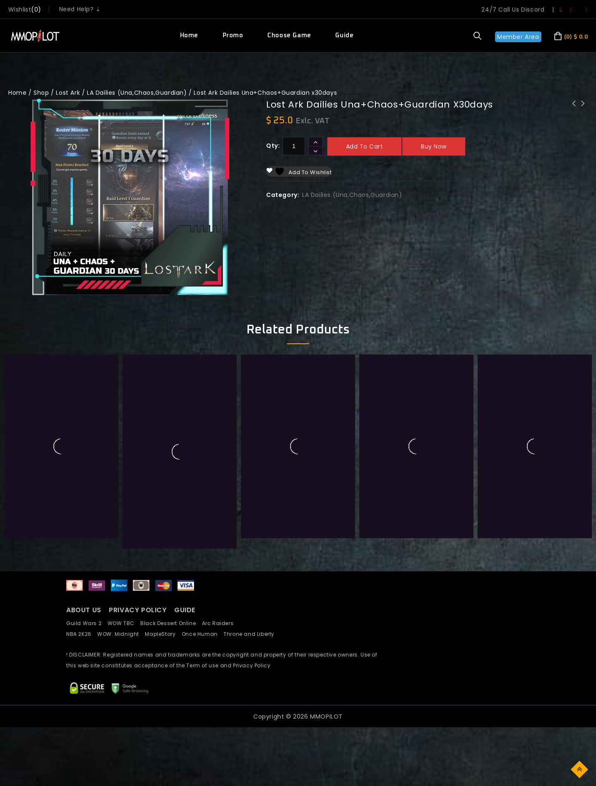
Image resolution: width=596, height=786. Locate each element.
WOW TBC (124, 623)
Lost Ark (68, 93)
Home (189, 35)
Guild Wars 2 (86, 623)
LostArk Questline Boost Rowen (583, 109)
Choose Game (289, 35)
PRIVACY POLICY (138, 610)
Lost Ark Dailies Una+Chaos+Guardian (574, 109)
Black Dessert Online (171, 623)
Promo (233, 35)
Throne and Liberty (251, 633)
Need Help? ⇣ (80, 9)
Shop (41, 93)
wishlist (19, 9)
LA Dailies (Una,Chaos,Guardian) (137, 93)
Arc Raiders (220, 623)
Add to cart (364, 146)
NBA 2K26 (81, 633)
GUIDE (184, 610)
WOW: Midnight (121, 633)
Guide (344, 35)
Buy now (434, 146)
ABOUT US (83, 610)
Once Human (202, 633)
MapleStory (163, 633)
